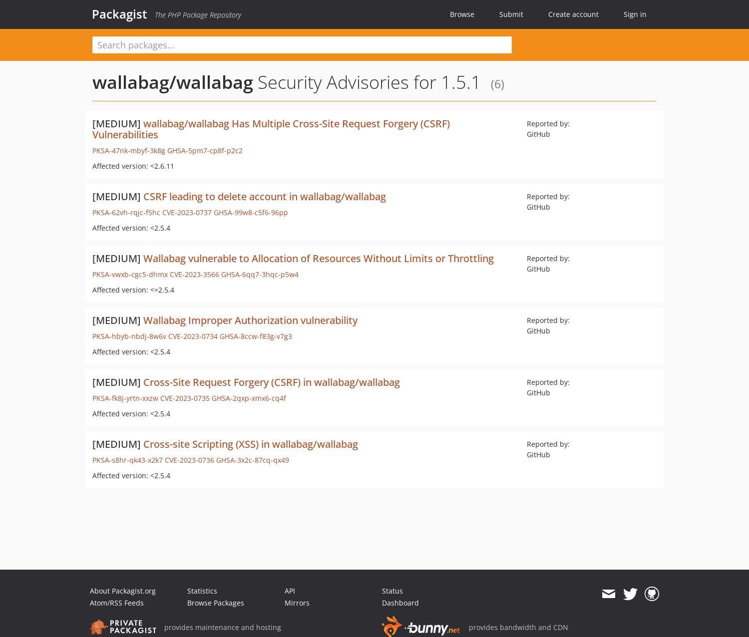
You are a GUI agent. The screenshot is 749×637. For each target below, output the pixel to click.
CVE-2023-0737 (187, 212)
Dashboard (400, 603)
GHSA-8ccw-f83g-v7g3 (256, 336)
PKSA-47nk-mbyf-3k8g (128, 150)
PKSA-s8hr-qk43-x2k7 (127, 460)
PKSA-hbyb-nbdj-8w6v (129, 336)
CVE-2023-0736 (189, 460)
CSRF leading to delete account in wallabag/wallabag (264, 196)
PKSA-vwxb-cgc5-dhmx (130, 274)
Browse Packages (215, 603)
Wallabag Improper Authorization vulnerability (250, 320)
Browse (462, 14)
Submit (511, 14)
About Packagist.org (123, 591)
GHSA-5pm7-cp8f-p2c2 (205, 150)
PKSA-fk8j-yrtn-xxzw (125, 398)
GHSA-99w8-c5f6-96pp (251, 212)
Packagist (119, 14)
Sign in (635, 14)
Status (392, 591)
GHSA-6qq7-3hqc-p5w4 (260, 274)
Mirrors (297, 603)
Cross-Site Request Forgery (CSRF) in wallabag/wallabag (271, 382)
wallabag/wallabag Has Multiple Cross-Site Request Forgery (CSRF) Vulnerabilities (271, 129)
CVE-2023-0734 (193, 336)
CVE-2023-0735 (185, 398)
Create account (573, 14)
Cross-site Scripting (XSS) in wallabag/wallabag (250, 444)
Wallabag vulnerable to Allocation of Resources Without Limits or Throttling (318, 258)
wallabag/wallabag (172, 82)
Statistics (202, 591)
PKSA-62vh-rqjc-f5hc (126, 212)
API (290, 591)
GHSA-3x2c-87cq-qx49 (252, 460)
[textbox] (302, 44)
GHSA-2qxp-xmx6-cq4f (249, 398)
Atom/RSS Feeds (117, 603)
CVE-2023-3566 (194, 274)
